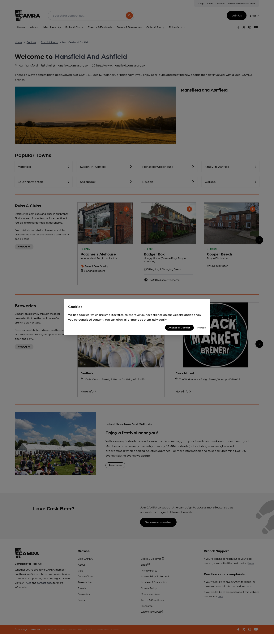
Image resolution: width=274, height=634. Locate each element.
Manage (201, 327)
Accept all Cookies (179, 327)
